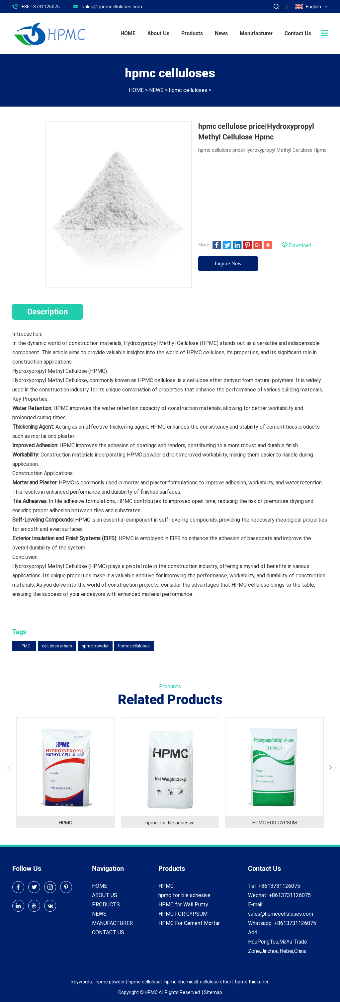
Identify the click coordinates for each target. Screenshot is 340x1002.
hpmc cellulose (144, 981)
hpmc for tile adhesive (170, 822)
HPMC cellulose (157, 379)
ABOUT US (104, 894)
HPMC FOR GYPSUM (274, 822)
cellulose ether (215, 981)
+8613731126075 (295, 922)
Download (296, 245)
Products (192, 33)
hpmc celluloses (188, 89)
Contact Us (298, 33)
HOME (128, 33)
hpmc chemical (180, 981)
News (221, 33)
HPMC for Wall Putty (183, 904)
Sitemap (213, 992)
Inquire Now (227, 263)
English (308, 6)
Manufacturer (256, 33)
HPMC (24, 646)
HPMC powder (144, 454)
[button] (331, 768)
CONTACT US (108, 932)
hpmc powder (95, 646)
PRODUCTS (106, 904)
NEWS (156, 89)
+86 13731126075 (40, 6)
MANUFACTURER (112, 922)
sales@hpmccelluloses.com (112, 6)
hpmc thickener (252, 981)
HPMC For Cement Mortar (189, 922)
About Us (158, 33)
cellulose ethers (57, 646)
